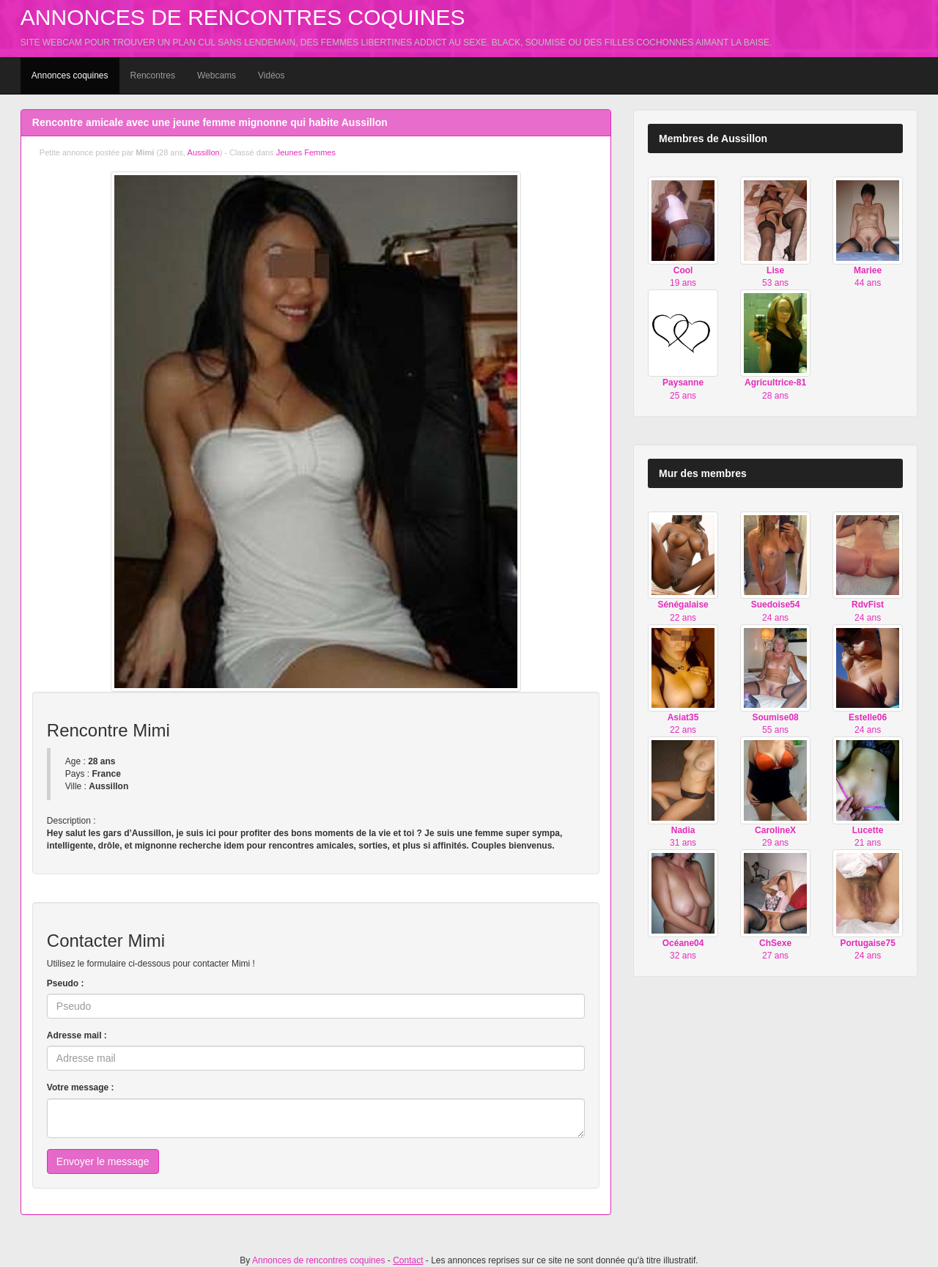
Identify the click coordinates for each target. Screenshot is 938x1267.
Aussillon (204, 152)
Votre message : (80, 1087)
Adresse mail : (77, 1035)
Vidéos (271, 75)
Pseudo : (65, 983)
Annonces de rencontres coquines (243, 17)
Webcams (216, 75)
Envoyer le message (102, 1161)
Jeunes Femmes (306, 152)
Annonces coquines (70, 75)
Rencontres (152, 75)
